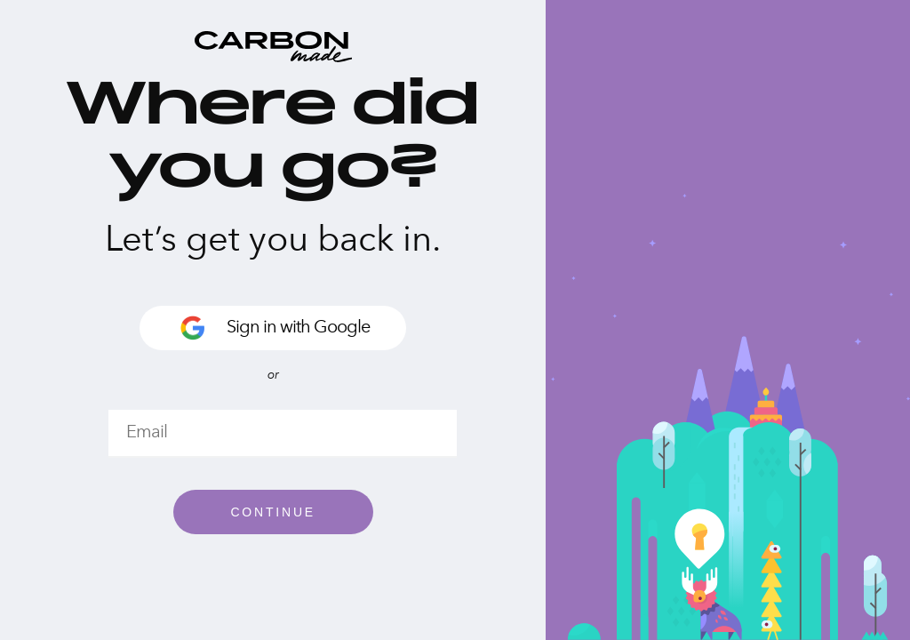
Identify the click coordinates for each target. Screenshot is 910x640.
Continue (272, 512)
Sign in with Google (273, 328)
